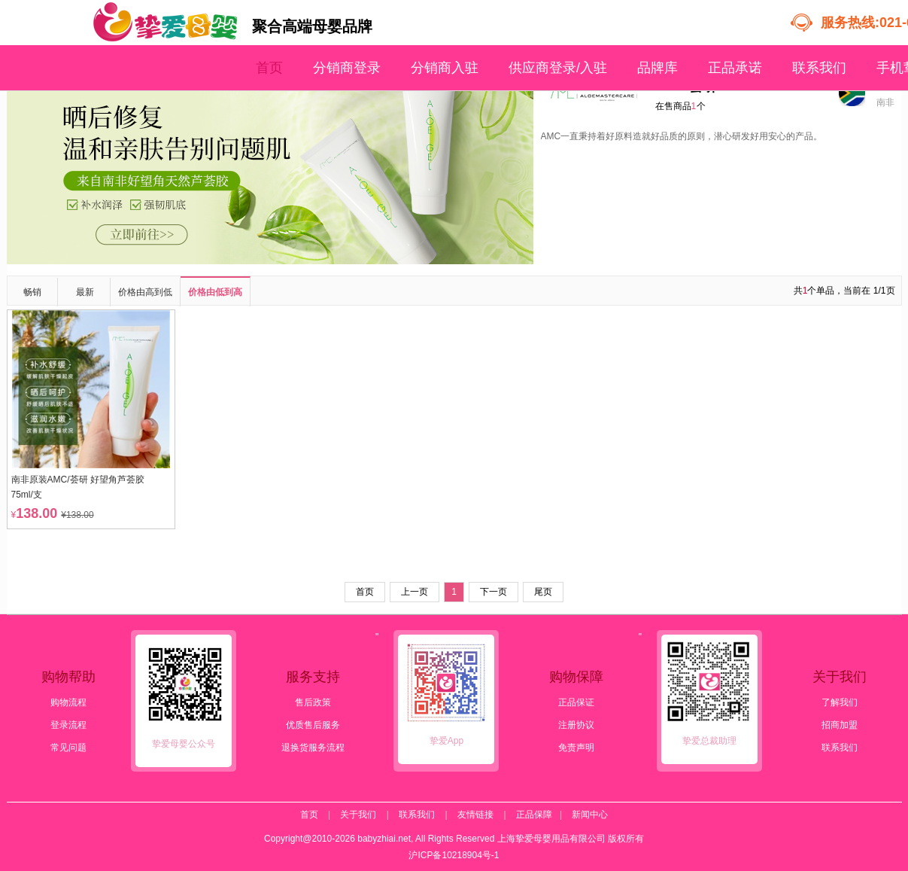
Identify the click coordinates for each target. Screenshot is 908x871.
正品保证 (576, 702)
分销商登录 (347, 67)
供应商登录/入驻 (558, 67)
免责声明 (576, 747)
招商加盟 (839, 725)
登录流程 (68, 725)
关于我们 (358, 814)
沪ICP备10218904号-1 (453, 855)
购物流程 (68, 702)
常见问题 (68, 747)
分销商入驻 (444, 67)
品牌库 (657, 67)
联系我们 (819, 67)
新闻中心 (590, 814)
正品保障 (534, 814)
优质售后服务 (313, 725)
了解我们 (839, 702)
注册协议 (576, 725)
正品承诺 (735, 67)
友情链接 (475, 814)
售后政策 (313, 702)
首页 (269, 67)
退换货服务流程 (313, 747)
